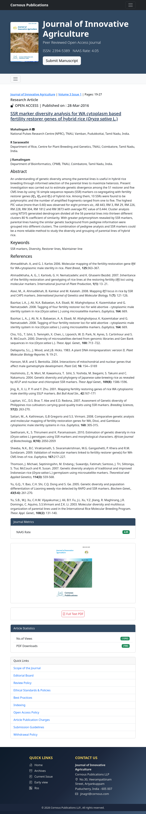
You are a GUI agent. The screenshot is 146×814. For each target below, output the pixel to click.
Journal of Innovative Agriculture (32, 94)
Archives (37, 771)
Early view (38, 782)
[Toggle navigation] (131, 5)
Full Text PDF (73, 614)
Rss (34, 788)
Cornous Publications (29, 5)
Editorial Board (23, 675)
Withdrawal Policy (25, 735)
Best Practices (22, 698)
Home (36, 765)
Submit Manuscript (62, 60)
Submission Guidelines (28, 727)
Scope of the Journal (27, 668)
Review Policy (22, 683)
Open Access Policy (26, 712)
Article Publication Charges (31, 720)
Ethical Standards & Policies (32, 690)
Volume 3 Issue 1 (69, 94)
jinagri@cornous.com (94, 794)
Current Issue (41, 777)
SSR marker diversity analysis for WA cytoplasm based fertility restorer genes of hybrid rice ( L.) (65, 116)
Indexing (19, 705)
